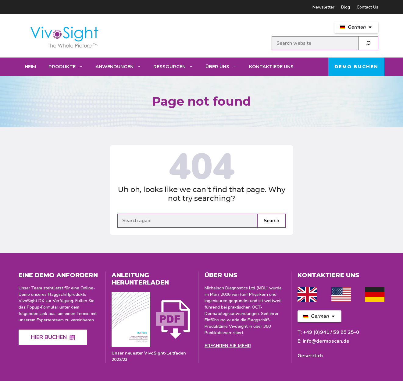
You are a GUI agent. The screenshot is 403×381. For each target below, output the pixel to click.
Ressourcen (176, 67)
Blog (345, 7)
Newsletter (323, 7)
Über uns (224, 67)
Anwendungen (121, 67)
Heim (30, 66)
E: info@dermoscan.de (323, 341)
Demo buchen (356, 66)
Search (271, 220)
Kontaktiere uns (271, 66)
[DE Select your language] (356, 27)
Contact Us (367, 7)
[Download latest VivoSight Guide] (152, 327)
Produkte (68, 67)
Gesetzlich (310, 355)
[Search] (368, 43)
